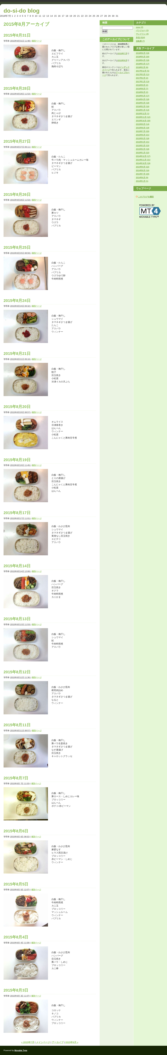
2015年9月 (122, 60)
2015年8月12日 (17, 672)
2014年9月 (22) (142, 167)
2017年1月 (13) (142, 81)
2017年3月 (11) (142, 74)
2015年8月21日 (17, 353)
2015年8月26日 (17, 194)
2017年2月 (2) (142, 78)
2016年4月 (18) (142, 99)
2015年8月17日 (17, 513)
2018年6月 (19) (142, 53)
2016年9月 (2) (142, 85)
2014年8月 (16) (142, 170)
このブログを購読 (146, 197)
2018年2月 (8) (142, 67)
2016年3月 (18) (142, 103)
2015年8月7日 (16, 778)
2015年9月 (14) (142, 124)
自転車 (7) (140, 41)
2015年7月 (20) (142, 131)
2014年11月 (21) (143, 160)
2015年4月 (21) (142, 142)
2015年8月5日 (16, 884)
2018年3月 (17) (142, 64)
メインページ (43, 1042)
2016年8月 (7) (142, 89)
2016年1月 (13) (142, 110)
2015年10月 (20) (143, 121)
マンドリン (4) (142, 34)
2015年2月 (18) (142, 149)
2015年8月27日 (17, 141)
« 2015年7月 (27, 1042)
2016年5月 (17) (142, 96)
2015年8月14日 (17, 566)
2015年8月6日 (16, 831)
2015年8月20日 (17, 406)
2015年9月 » (71, 1042)
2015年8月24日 (17, 300)
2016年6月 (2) (142, 92)
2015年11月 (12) (143, 117)
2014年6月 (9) (142, 177)
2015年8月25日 (17, 247)
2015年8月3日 (16, 990)
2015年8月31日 (17, 35)
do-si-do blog (22, 10)
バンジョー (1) (142, 30)
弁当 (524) (140, 37)
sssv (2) (139, 27)
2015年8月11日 (17, 725)
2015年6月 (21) (142, 135)
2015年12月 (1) (142, 113)
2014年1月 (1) (142, 181)
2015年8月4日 (16, 937)
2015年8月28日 (17, 88)
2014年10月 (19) (143, 163)
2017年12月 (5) (142, 71)
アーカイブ (57, 1042)
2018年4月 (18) (142, 60)
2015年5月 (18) (142, 138)
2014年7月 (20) (142, 174)
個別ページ (37, 41)
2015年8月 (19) (142, 128)
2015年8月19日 (17, 460)
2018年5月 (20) (142, 57)
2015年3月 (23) (142, 145)
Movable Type (20, 1050)
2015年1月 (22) (142, 153)
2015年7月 (122, 53)
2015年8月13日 (17, 619)
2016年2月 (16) (142, 106)
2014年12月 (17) (143, 156)
